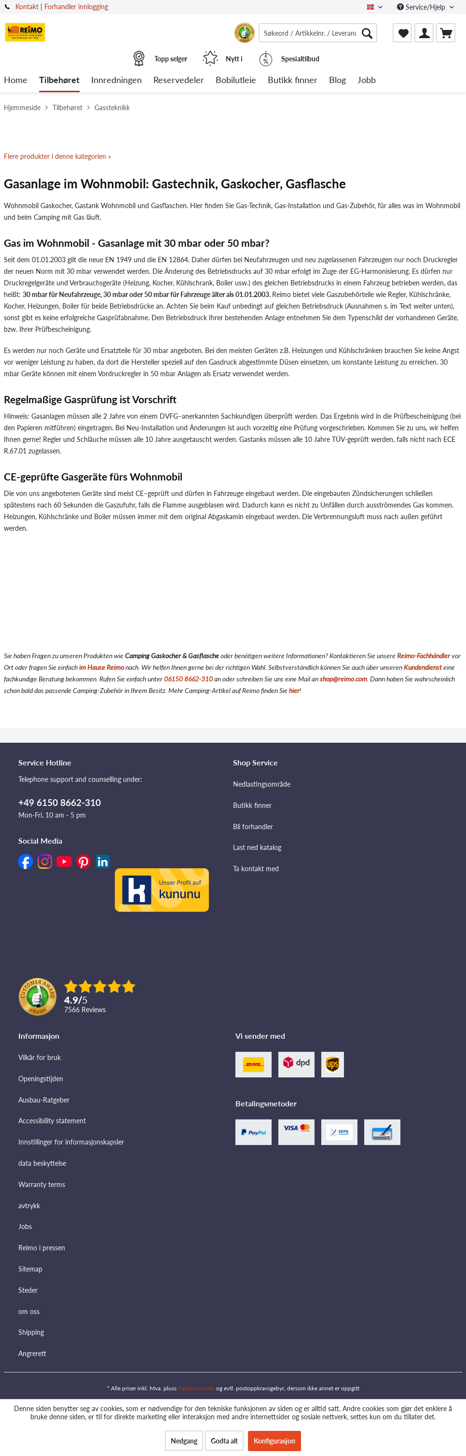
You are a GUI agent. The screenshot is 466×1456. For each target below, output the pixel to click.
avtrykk (29, 1206)
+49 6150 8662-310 (59, 802)
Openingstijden (40, 1078)
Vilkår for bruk (39, 1057)
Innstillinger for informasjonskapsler (71, 1142)
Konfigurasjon (274, 1441)
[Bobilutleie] (236, 80)
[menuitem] (318, 32)
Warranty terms (41, 1184)
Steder (28, 1290)
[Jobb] (366, 80)
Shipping (31, 1332)
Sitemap (30, 1269)
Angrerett (32, 1353)
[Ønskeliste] (402, 32)
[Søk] (367, 32)
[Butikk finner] (292, 80)
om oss (29, 1311)
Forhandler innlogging (76, 6)
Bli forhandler (253, 826)
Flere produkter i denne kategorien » (57, 156)
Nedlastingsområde (261, 784)
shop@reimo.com (343, 679)
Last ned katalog (257, 847)
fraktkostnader (196, 1388)
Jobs (25, 1226)
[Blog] (337, 80)
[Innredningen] (116, 80)
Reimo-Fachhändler (423, 655)
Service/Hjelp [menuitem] (422, 7)
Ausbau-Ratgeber (43, 1100)
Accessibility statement (52, 1121)
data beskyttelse (42, 1163)
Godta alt (224, 1441)
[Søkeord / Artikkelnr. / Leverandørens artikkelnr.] (318, 32)
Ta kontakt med (256, 868)
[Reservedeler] (178, 80)
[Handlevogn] (445, 32)
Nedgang (184, 1441)
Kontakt (27, 6)
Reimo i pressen (41, 1248)
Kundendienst (423, 667)
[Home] (15, 80)
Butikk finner (252, 805)
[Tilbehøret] (59, 80)
